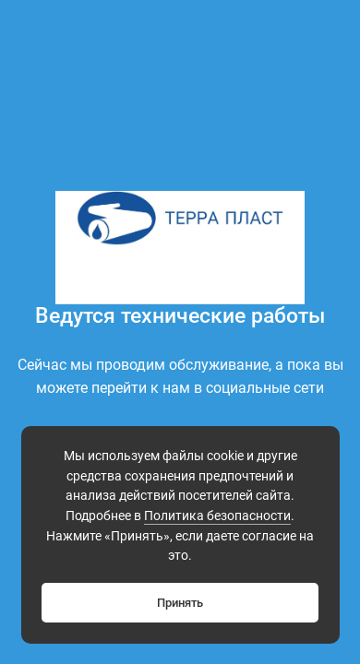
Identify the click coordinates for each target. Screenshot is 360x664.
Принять (180, 603)
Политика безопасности (217, 516)
